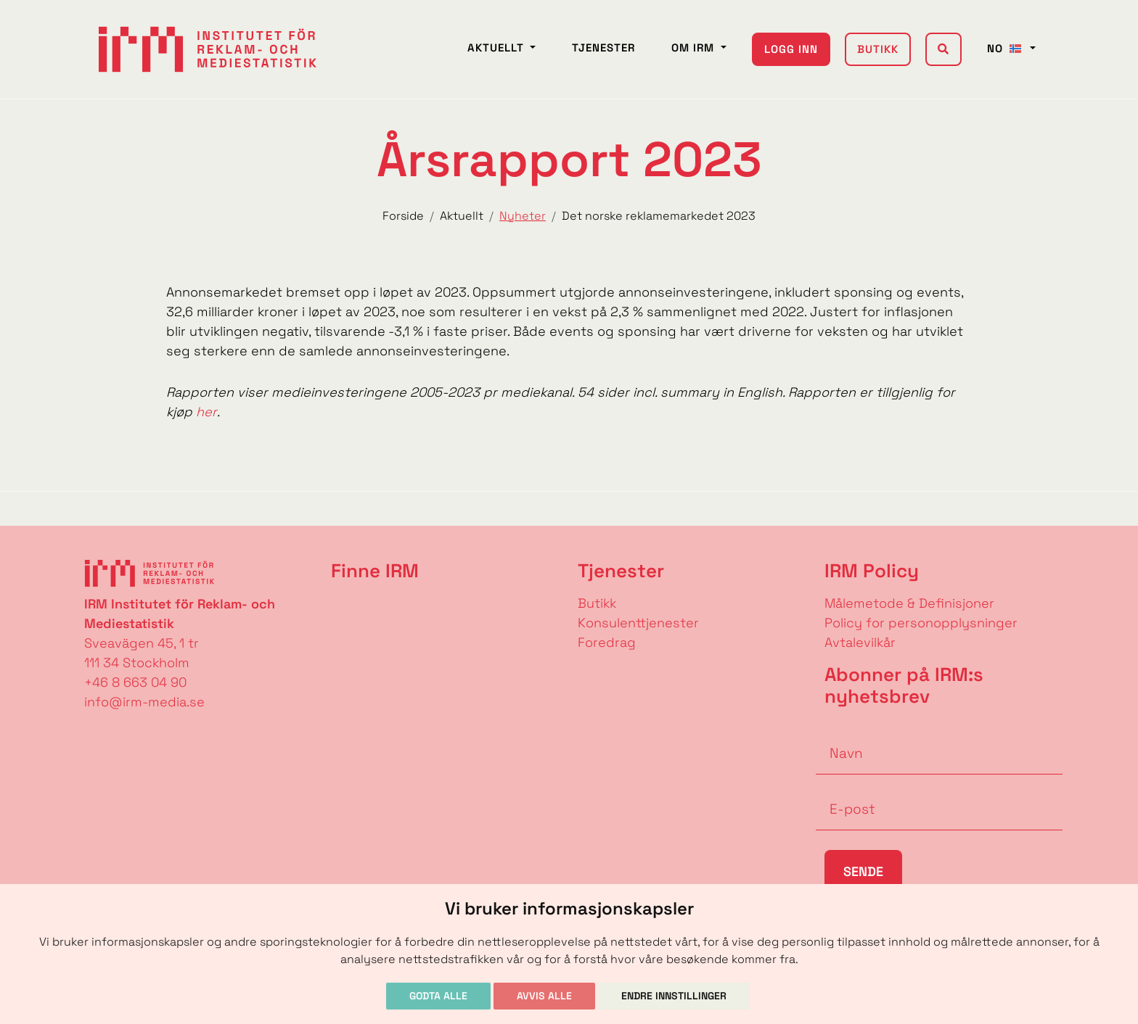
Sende (863, 871)
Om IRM (694, 47)
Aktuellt (497, 47)
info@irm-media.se (144, 701)
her (206, 411)
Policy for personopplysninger (921, 622)
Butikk (877, 49)
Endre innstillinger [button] (673, 995)
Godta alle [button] (438, 995)
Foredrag (607, 642)
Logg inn (791, 49)
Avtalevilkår (860, 642)
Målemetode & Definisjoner (909, 603)
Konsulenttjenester (638, 622)
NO (1007, 48)
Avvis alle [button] (544, 995)
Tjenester (603, 47)
